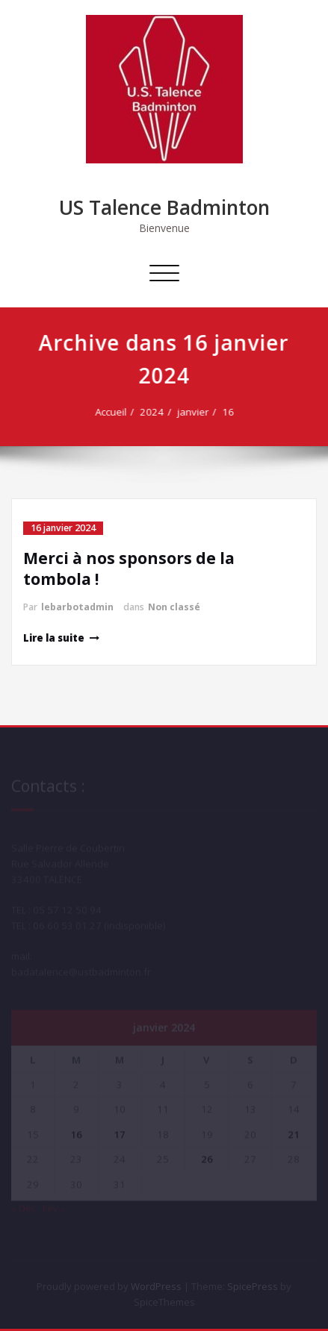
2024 (153, 412)
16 (229, 412)
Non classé (174, 607)
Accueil (112, 412)
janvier (194, 412)
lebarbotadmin (77, 607)
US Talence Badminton (164, 207)
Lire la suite (53, 638)
